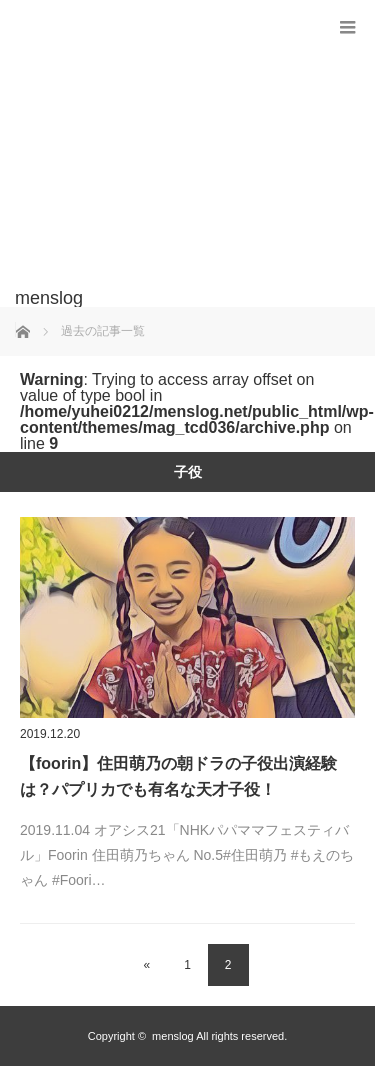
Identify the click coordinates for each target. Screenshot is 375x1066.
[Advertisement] (157, 154)
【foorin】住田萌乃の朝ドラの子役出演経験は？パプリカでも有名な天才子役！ (178, 776)
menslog (173, 1036)
